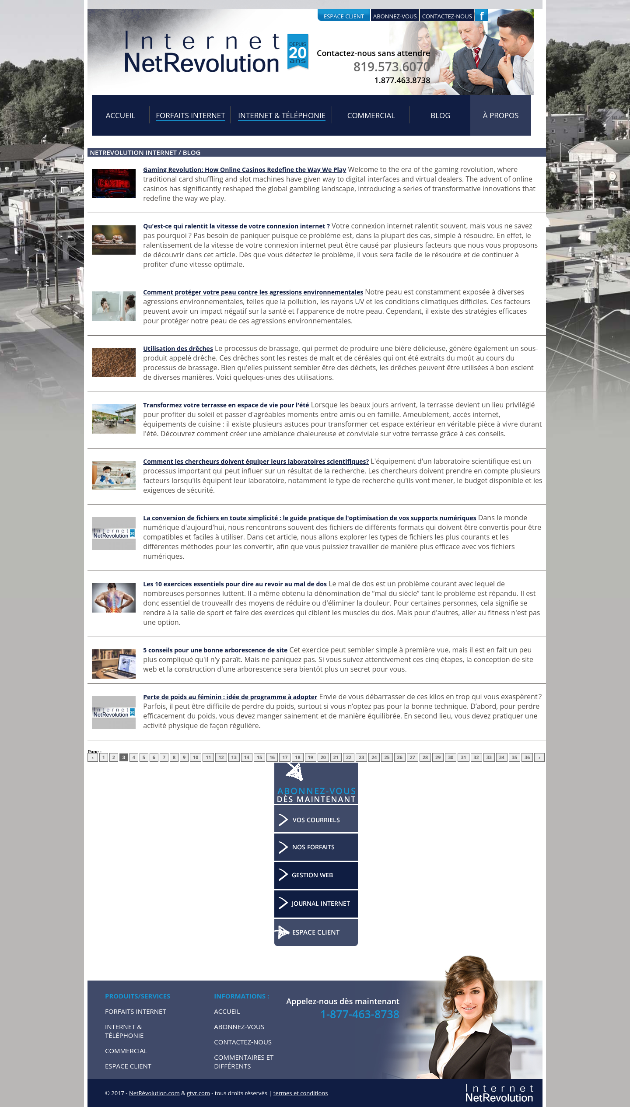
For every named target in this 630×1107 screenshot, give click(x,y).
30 (450, 757)
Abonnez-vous (395, 16)
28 (425, 757)
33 (489, 757)
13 (234, 757)
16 (272, 757)
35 (514, 757)
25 (386, 757)
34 (501, 757)
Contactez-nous (447, 16)
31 (463, 757)
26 (399, 757)
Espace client (344, 16)
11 (208, 757)
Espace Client (128, 1065)
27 (412, 757)
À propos (501, 115)
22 (348, 757)
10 (195, 757)
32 (476, 757)
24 (374, 757)
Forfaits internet (190, 115)
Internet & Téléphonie (282, 115)
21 (336, 757)
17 (284, 757)
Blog (440, 115)
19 (310, 757)
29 (438, 757)
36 (527, 757)
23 (361, 757)
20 (323, 757)
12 (221, 757)
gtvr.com (198, 1093)
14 (246, 757)
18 (297, 757)
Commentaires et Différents (243, 1061)
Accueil (121, 115)
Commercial (371, 115)
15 (259, 757)
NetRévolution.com (154, 1093)
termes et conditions (300, 1093)
